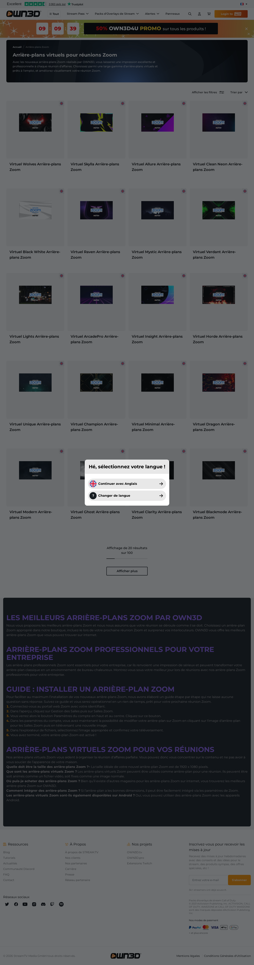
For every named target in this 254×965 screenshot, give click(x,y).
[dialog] (127, 482)
